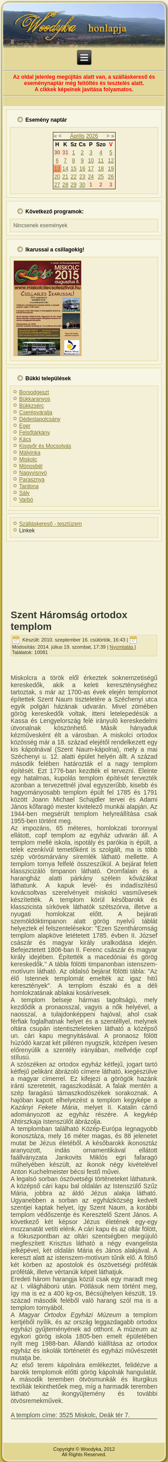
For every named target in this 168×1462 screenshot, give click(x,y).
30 (82, 185)
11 (100, 160)
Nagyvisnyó (33, 473)
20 (57, 177)
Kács (25, 439)
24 (91, 177)
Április (77, 136)
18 (100, 169)
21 (65, 177)
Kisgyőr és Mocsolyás (45, 446)
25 (100, 177)
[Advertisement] (84, 572)
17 (91, 169)
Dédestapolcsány (39, 419)
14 (65, 169)
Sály (24, 493)
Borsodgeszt (34, 392)
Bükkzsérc (31, 406)
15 (73, 169)
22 (73, 177)
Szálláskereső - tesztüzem (50, 524)
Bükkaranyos (34, 399)
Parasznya (32, 479)
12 (111, 160)
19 (111, 169)
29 (73, 185)
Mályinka (29, 453)
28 (65, 185)
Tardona (29, 486)
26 (111, 177)
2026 (92, 136)
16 (82, 169)
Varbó (26, 500)
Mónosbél (31, 466)
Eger (24, 426)
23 (82, 177)
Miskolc (28, 459)
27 (57, 185)
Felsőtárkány (34, 432)
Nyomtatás (122, 647)
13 (57, 169)
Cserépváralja (35, 412)
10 (91, 160)
